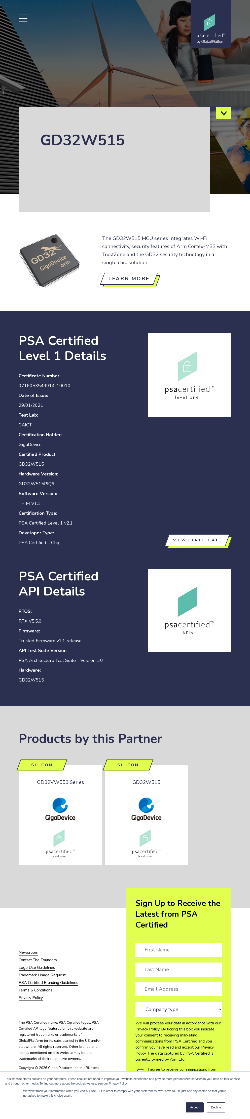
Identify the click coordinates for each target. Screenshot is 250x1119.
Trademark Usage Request (42, 975)
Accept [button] (194, 1107)
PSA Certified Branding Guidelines (48, 982)
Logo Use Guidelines (37, 967)
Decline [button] (216, 1107)
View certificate (197, 540)
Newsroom (28, 952)
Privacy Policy (147, 1029)
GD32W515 (146, 782)
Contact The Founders (38, 960)
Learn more (129, 278)
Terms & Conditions (35, 990)
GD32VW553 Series (60, 782)
